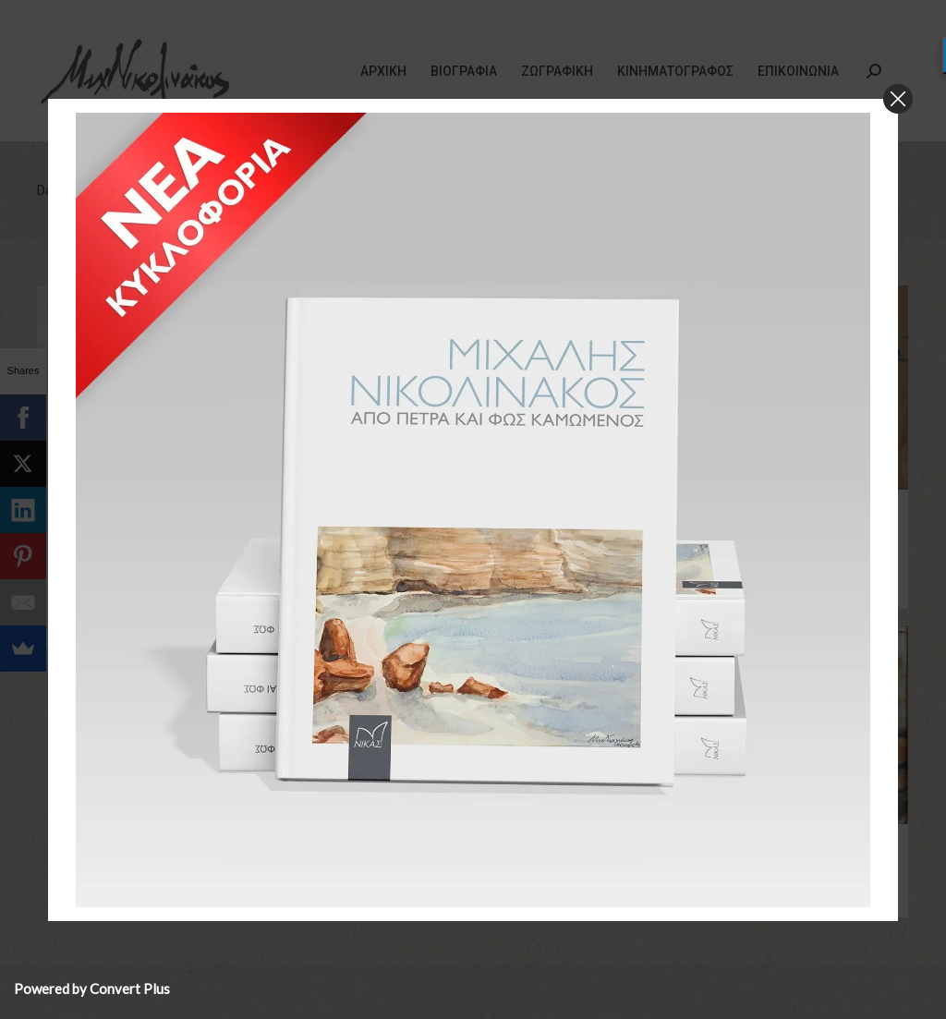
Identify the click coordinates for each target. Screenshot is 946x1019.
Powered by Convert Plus (92, 988)
